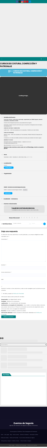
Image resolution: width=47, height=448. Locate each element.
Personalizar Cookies (34, 435)
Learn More (8, 194)
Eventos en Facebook (24, 435)
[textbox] (24, 149)
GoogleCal (14, 200)
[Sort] (2, 339)
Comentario (4, 240)
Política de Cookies (5, 438)
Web (2, 280)
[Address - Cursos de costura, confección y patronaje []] (20, 224)
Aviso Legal (6, 435)
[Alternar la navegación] (45, 59)
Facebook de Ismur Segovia (17, 146)
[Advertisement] (23, 47)
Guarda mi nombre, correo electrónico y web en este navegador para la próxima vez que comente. (23, 290)
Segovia (5, 166)
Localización (7, 164)
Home (2, 435)
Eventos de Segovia (23, 424)
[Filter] (1, 339)
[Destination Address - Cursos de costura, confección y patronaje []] (37, 224)
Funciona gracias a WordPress (16, 432)
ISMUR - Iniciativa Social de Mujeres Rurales (14, 188)
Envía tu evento (16, 435)
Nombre (3, 266)
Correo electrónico (6, 273)
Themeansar (34, 432)
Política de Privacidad (18, 294)
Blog (11, 435)
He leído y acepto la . (12, 294)
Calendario (7, 200)
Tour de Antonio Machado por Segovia (27, 438)
